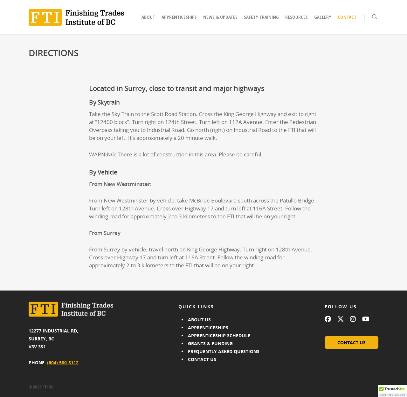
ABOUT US (199, 320)
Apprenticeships (179, 17)
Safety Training (261, 17)
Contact (347, 17)
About (148, 17)
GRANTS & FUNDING (210, 343)
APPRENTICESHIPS (208, 328)
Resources (296, 17)
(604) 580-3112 (63, 362)
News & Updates (220, 17)
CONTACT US (202, 359)
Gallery (322, 17)
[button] (392, 391)
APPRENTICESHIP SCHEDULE (219, 335)
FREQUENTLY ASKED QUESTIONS (223, 351)
